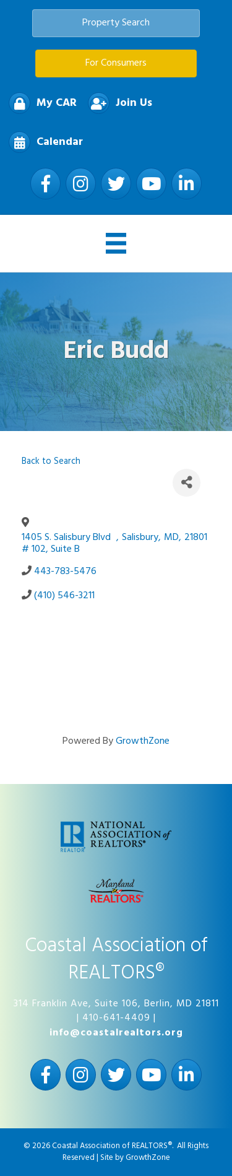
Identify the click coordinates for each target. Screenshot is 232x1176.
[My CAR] (39, 103)
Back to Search (51, 462)
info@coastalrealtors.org (116, 1033)
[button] (116, 23)
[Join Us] (117, 103)
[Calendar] (42, 142)
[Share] (186, 483)
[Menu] (116, 243)
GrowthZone (143, 741)
